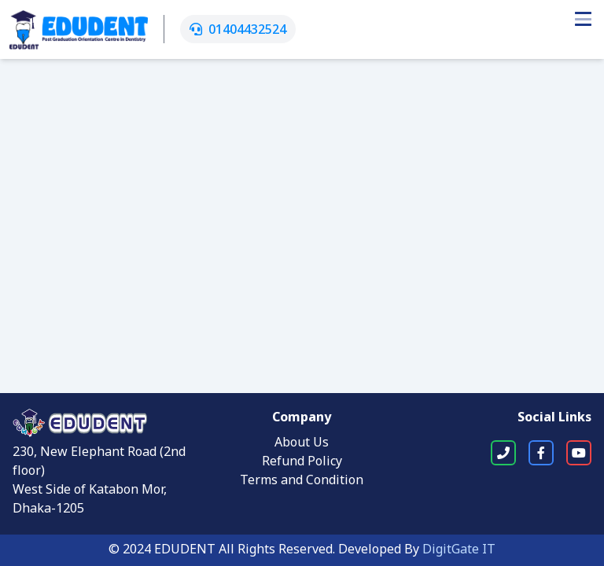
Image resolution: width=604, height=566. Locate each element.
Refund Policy (302, 462)
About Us (301, 443)
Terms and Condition (301, 481)
